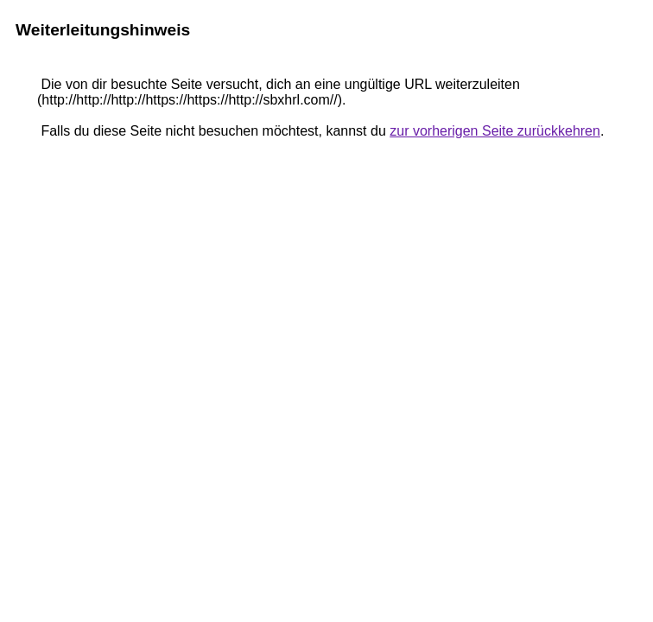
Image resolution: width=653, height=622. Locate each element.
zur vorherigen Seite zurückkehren (495, 131)
